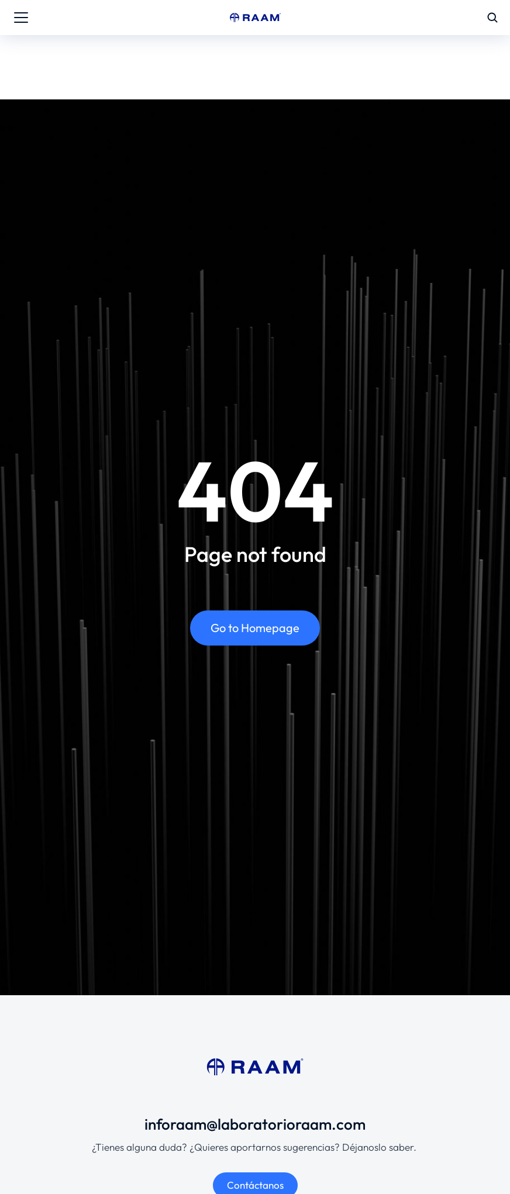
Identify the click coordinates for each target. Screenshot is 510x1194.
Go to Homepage (255, 627)
